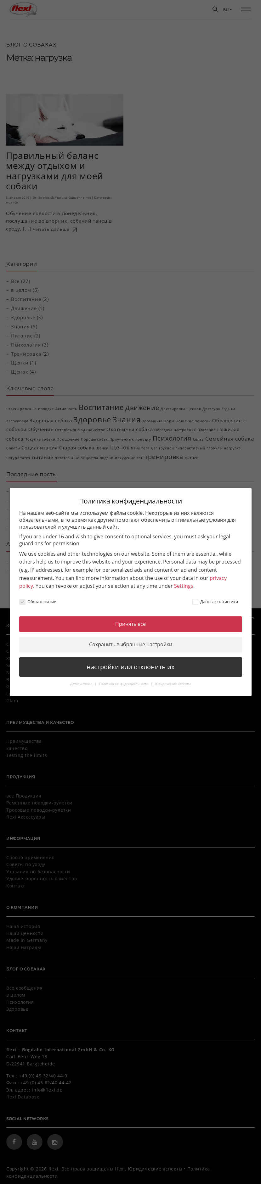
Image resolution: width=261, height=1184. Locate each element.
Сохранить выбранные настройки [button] (130, 639)
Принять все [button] (130, 618)
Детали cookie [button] (81, 678)
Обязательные (37, 596)
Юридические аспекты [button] (173, 678)
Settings (183, 580)
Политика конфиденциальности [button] (124, 678)
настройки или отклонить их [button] (130, 661)
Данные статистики (215, 596)
